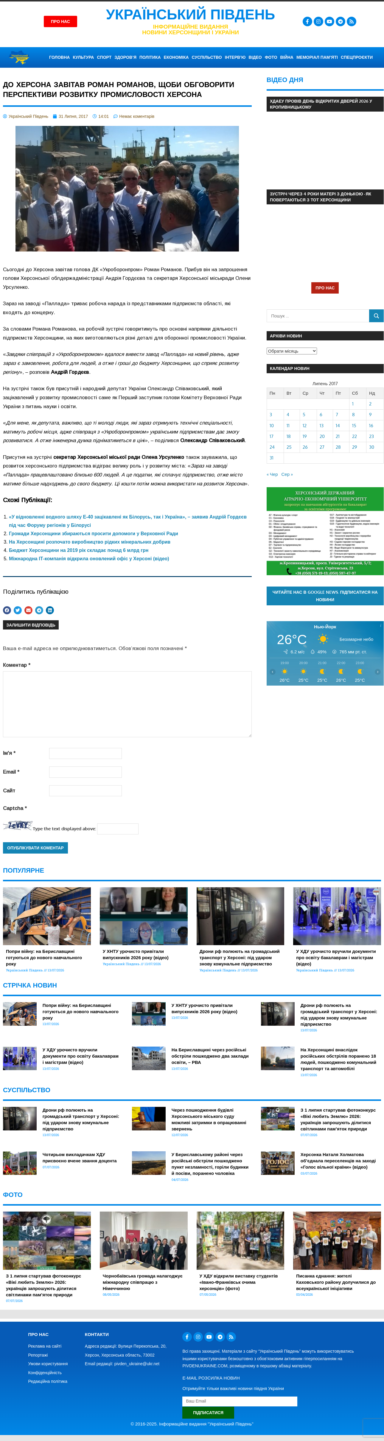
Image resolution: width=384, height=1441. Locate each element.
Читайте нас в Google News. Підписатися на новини (325, 596)
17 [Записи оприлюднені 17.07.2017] (271, 436)
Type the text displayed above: (64, 828)
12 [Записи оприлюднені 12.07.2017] (305, 425)
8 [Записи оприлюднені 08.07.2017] (353, 414)
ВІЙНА (286, 57)
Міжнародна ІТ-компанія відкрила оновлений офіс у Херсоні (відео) (89, 558)
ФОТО (271, 57)
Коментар (16, 665)
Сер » (287, 474)
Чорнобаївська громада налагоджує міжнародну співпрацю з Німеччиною (143, 1282)
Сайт (9, 791)
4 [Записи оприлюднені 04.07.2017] (288, 414)
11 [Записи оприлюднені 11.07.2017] (288, 425)
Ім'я (9, 753)
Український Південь (190, 14)
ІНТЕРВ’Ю (235, 57)
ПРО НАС (325, 287)
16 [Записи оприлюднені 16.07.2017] (371, 425)
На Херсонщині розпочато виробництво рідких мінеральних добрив (89, 541)
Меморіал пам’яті (317, 57)
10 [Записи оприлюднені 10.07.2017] (272, 425)
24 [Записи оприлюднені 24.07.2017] (272, 447)
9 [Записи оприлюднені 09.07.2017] (370, 414)
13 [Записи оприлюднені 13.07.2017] (322, 425)
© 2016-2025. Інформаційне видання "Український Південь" (192, 1423)
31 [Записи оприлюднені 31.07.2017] (271, 458)
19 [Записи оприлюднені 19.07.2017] (305, 436)
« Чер (272, 474)
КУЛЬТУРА (83, 57)
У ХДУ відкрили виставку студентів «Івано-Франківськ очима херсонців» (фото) (239, 1282)
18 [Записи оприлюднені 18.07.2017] (289, 436)
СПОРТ (104, 57)
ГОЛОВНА (59, 57)
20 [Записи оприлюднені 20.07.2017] (322, 436)
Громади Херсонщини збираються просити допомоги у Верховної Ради (93, 533)
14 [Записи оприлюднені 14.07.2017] (338, 425)
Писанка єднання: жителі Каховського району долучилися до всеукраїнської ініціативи (336, 1282)
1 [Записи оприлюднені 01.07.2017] (353, 404)
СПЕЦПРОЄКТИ (357, 57)
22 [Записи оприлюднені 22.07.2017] (354, 436)
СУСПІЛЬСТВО (207, 57)
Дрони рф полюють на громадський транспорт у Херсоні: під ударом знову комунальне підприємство (240, 957)
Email (11, 772)
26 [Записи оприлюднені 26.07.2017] (305, 447)
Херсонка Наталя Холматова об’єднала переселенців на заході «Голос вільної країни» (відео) (338, 1161)
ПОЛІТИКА (150, 57)
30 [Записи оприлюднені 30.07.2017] (371, 447)
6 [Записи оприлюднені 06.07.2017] (321, 414)
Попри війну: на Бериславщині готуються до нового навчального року (44, 957)
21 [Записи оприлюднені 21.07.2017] (338, 436)
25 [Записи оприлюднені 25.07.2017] (289, 447)
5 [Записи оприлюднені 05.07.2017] (304, 414)
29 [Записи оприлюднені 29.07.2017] (354, 447)
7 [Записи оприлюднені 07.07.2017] (337, 414)
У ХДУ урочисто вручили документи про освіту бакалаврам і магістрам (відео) (336, 957)
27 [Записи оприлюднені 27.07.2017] (322, 447)
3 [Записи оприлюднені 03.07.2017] (271, 414)
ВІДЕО (255, 57)
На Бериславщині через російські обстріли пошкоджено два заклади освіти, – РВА (210, 1056)
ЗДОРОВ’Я (125, 57)
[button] (7, 610)
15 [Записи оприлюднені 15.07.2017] (354, 425)
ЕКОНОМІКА (176, 57)
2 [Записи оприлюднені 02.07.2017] (370, 404)
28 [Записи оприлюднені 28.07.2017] (338, 447)
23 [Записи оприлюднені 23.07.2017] (371, 436)
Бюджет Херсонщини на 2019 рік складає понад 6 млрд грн (78, 550)
